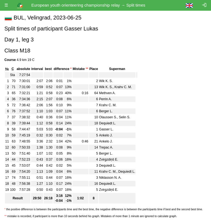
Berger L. (106, 111)
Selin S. (124, 117)
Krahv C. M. (123, 87)
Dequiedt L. (107, 123)
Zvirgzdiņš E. (108, 159)
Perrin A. (105, 99)
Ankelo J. (106, 135)
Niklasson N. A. (110, 178)
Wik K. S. (106, 81)
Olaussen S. (108, 117)
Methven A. (107, 93)
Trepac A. (106, 147)
